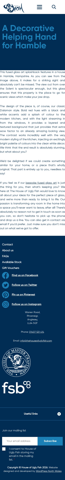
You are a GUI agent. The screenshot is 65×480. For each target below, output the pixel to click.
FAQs (5, 256)
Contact (7, 244)
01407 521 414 (36, 332)
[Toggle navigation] (40, 7)
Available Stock (11, 262)
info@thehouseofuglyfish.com (36, 341)
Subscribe (50, 441)
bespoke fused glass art (41, 183)
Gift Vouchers (10, 268)
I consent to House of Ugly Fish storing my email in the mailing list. (22, 454)
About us (7, 250)
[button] (54, 7)
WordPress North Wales (49, 471)
